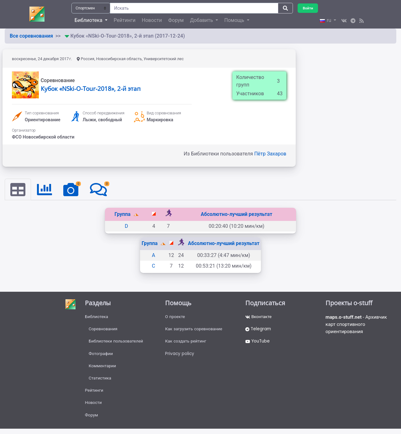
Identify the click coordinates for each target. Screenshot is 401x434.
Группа (123, 214)
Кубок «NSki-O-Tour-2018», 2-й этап (91, 88)
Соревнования (104, 330)
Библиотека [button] (89, 20)
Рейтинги (125, 20)
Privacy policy (180, 356)
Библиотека (97, 317)
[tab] (18, 190)
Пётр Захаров (270, 154)
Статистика (100, 381)
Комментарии (103, 368)
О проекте (175, 317)
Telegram (258, 330)
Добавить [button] (202, 20)
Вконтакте (259, 317)
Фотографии (101, 356)
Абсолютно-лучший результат (236, 214)
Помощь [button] (234, 20)
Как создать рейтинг (186, 343)
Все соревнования (31, 36)
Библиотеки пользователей (117, 343)
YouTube (258, 343)
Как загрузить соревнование (195, 330)
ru (326, 20)
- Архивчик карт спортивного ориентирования (357, 325)
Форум (176, 20)
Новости (152, 20)
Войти (308, 8)
